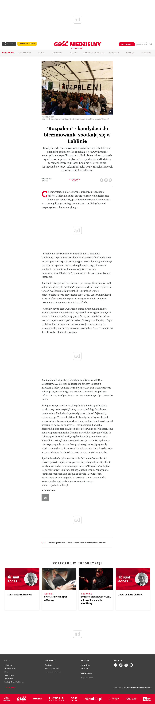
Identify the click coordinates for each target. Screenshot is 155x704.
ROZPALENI (102, 543)
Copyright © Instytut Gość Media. (124, 687)
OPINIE (41, 53)
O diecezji (146, 53)
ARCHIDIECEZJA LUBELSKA (56, 543)
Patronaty (114, 53)
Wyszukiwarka (151, 44)
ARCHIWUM (57, 53)
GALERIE (74, 53)
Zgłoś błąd (10, 687)
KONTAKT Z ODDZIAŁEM (93, 53)
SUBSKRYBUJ (126, 44)
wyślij (111, 179)
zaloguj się (141, 44)
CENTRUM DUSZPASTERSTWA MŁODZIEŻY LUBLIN (82, 543)
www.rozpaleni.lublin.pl (55, 485)
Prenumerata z (27, 43)
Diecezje (130, 53)
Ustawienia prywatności (52, 672)
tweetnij (106, 179)
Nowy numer (8, 53)
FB (102, 179)
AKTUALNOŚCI (24, 53)
